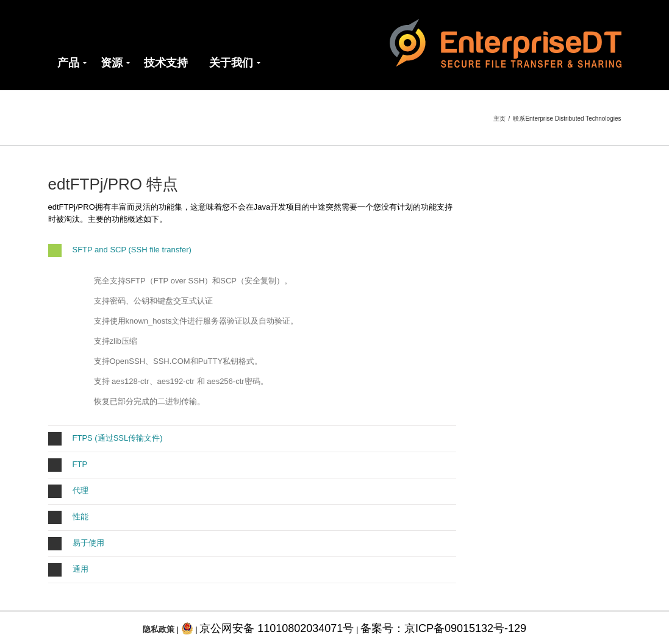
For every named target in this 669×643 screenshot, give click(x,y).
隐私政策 (158, 629)
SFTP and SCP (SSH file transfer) (119, 250)
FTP (68, 465)
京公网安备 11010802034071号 (276, 628)
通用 (68, 570)
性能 (68, 517)
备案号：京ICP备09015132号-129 (443, 628)
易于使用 (76, 543)
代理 (68, 491)
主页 (499, 118)
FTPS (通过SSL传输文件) (105, 439)
